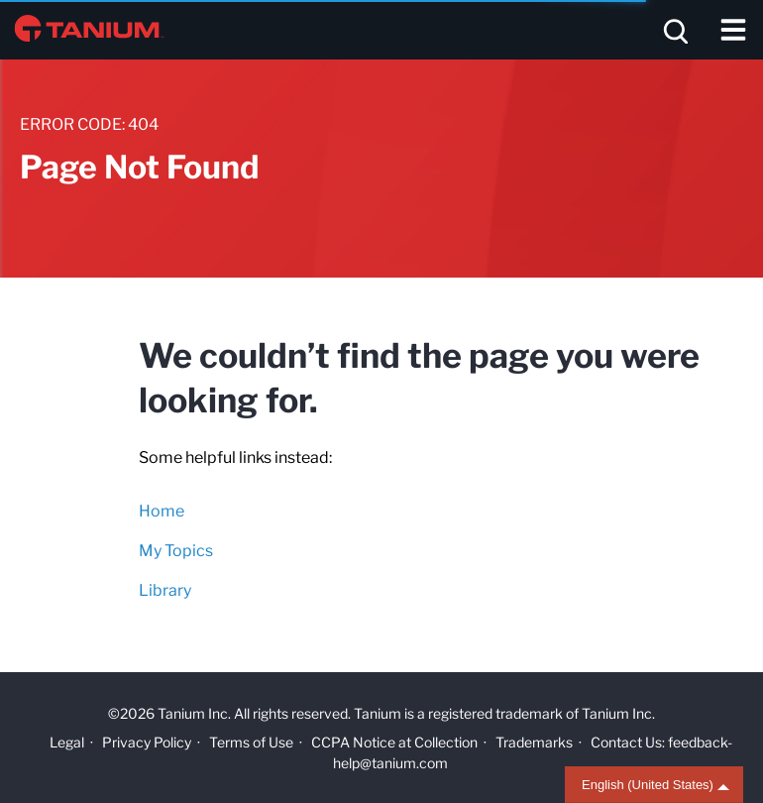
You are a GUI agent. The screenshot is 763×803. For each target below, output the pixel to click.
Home (161, 511)
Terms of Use (251, 742)
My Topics (176, 550)
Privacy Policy (146, 742)
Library (165, 590)
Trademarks (534, 742)
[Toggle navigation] (733, 30)
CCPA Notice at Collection (394, 742)
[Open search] (674, 30)
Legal (67, 742)
